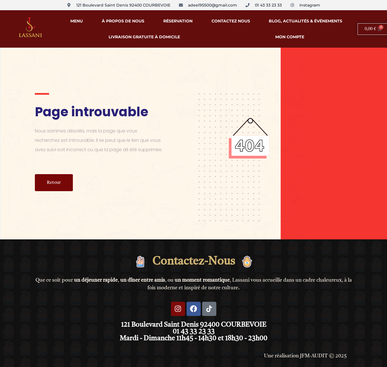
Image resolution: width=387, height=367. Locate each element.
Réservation (178, 21)
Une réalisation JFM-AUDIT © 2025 (305, 355)
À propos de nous (123, 21)
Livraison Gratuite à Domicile (144, 36)
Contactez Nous (231, 21)
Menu (76, 21)
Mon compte (289, 36)
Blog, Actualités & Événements (305, 21)
